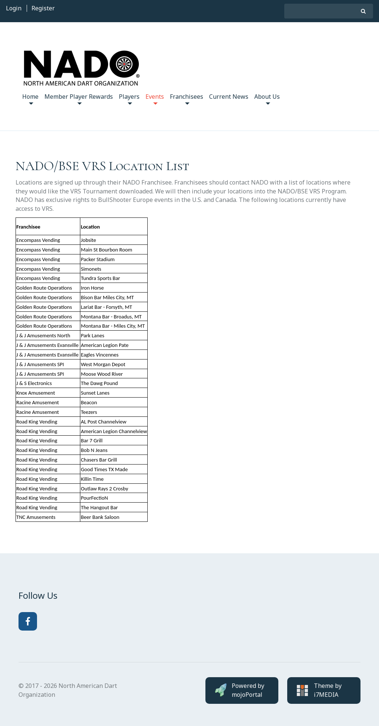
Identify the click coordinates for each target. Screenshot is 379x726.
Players (129, 98)
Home (30, 98)
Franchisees (186, 98)
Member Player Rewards (78, 98)
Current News (228, 96)
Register (43, 8)
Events (154, 98)
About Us (267, 98)
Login (13, 8)
